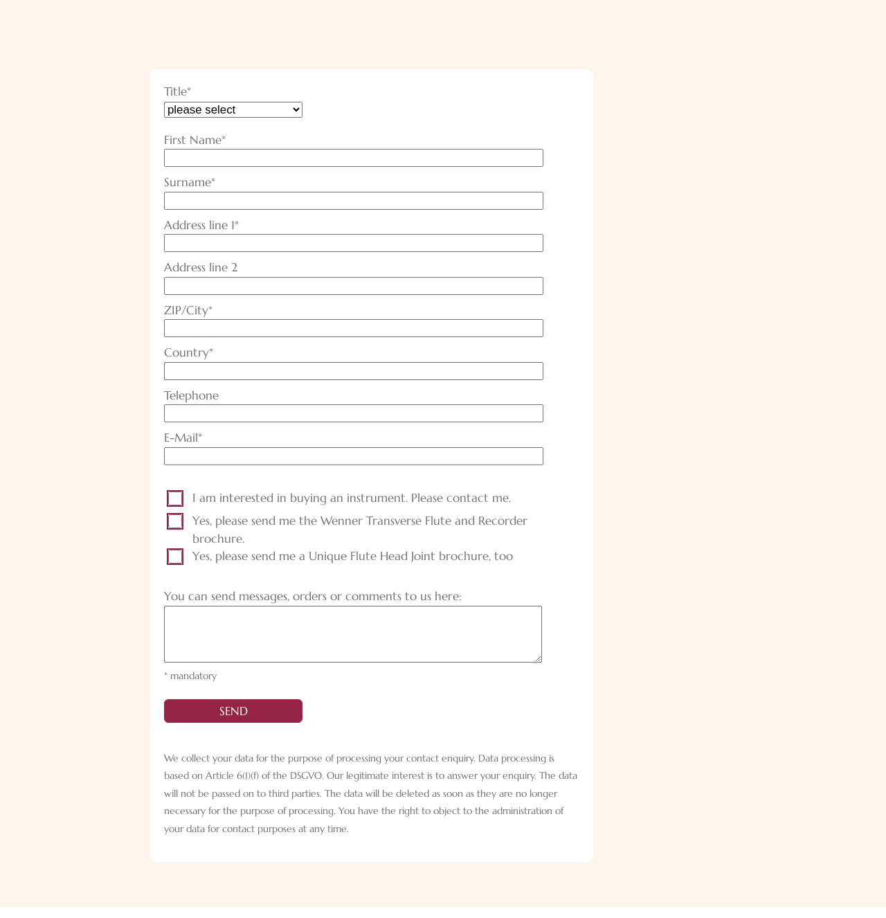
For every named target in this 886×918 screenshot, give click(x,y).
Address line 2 (200, 267)
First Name (195, 141)
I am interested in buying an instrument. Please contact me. (351, 497)
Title (194, 92)
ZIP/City (194, 311)
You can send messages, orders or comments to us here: (313, 596)
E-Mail (194, 438)
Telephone (191, 395)
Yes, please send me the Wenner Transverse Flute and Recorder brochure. (359, 529)
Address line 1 (201, 226)
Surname (194, 183)
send (233, 722)
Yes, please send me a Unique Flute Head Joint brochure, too (352, 556)
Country (194, 353)
